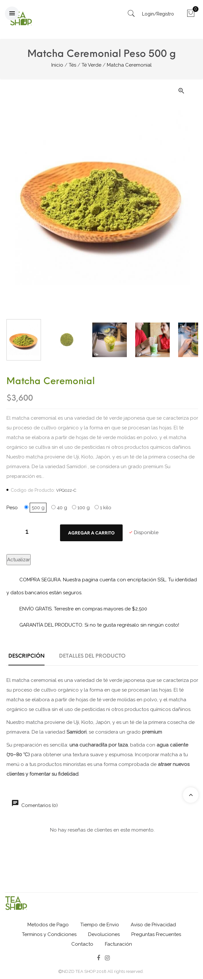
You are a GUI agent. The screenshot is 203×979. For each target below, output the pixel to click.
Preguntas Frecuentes (156, 934)
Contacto (82, 944)
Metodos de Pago (48, 925)
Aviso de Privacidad (153, 925)
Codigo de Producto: (33, 490)
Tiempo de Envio (99, 925)
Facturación (118, 944)
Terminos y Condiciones (49, 934)
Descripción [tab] (26, 656)
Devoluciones (104, 934)
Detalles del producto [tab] (92, 656)
